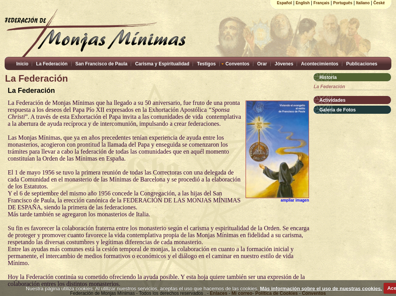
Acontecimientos (319, 64)
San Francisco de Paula (101, 64)
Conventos (237, 64)
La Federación (51, 64)
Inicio (22, 64)
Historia (328, 77)
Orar (262, 64)
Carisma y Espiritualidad (162, 64)
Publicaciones (361, 64)
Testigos (206, 64)
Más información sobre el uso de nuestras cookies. (321, 288)
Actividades (332, 100)
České (379, 3)
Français (321, 3)
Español (284, 3)
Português (342, 3)
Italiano (363, 3)
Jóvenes (284, 64)
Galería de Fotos (337, 110)
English (303, 3)
